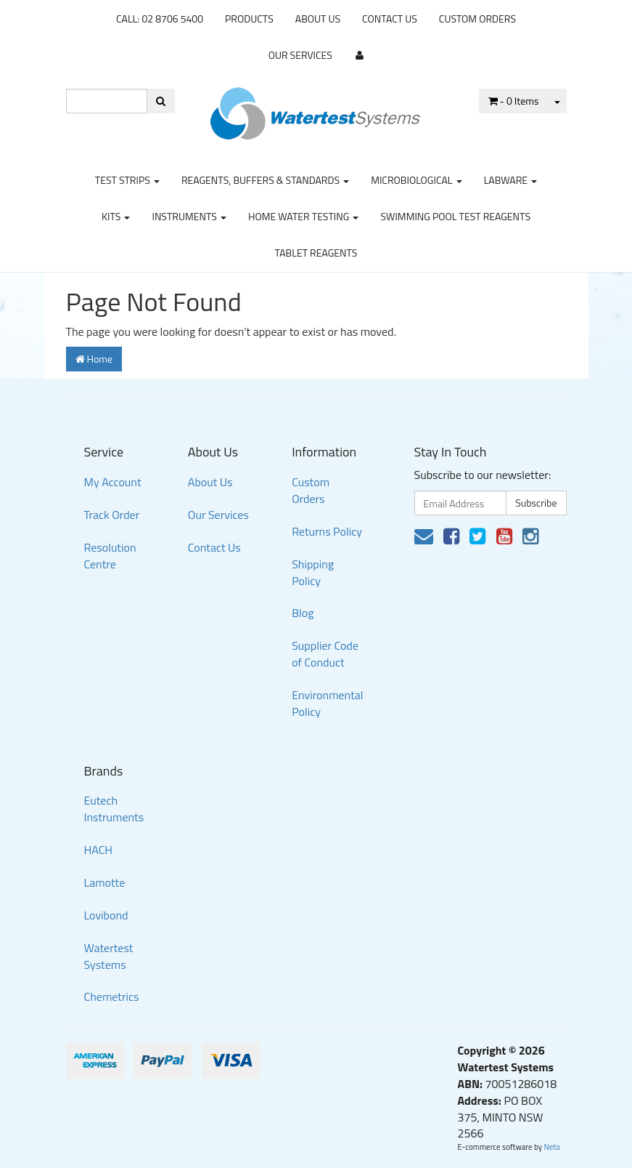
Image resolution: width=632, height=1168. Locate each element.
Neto (551, 1147)
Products (249, 18)
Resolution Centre (110, 556)
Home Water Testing (303, 216)
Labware (511, 180)
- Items (513, 100)
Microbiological (416, 180)
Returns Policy (327, 531)
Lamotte (105, 882)
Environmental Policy (327, 703)
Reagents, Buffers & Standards (265, 180)
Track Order (112, 514)
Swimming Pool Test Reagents (455, 216)
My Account (112, 482)
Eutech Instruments (114, 809)
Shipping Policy (313, 572)
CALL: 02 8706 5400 (159, 18)
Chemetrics (111, 996)
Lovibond (106, 915)
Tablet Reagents (316, 252)
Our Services (300, 55)
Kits (116, 216)
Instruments (189, 216)
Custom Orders (477, 18)
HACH (98, 849)
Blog (302, 612)
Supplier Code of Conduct (325, 654)
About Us (317, 18)
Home (94, 358)
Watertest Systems (109, 956)
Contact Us (389, 18)
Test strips (127, 180)
